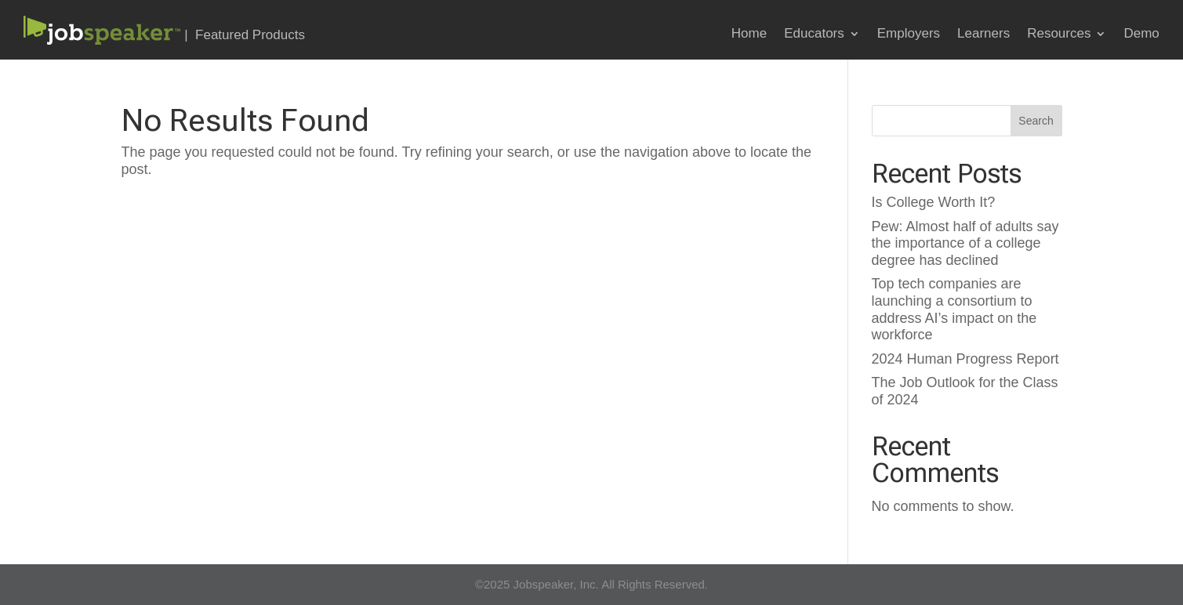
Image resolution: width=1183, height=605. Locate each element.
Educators (814, 34)
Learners (983, 34)
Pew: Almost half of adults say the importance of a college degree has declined (965, 243)
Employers (908, 34)
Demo (1141, 34)
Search (1035, 120)
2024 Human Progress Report (965, 359)
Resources (1058, 34)
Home (749, 34)
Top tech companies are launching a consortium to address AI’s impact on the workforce (954, 309)
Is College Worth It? (934, 202)
